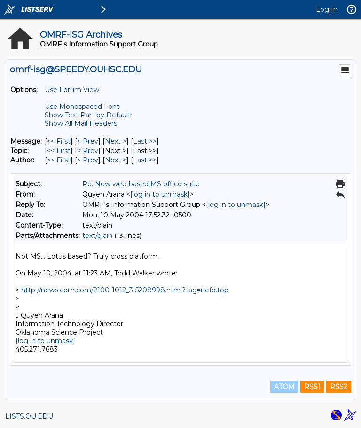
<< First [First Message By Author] (59, 160)
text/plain (97, 235)
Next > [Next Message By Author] (115, 160)
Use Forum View (72, 89)
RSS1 (312, 386)
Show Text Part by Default (88, 115)
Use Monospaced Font (82, 106)
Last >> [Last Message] (145, 141)
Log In (326, 9)
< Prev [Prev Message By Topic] (87, 150)
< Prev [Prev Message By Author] (87, 160)
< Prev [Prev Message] (87, 141)
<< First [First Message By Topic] (59, 150)
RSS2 (338, 386)
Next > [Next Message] (115, 141)
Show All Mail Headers (81, 123)
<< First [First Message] (59, 141)
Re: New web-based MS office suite (141, 184)
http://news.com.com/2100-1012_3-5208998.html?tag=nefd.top (124, 290)
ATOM (284, 386)
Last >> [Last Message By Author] (145, 160)
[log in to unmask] (160, 194)
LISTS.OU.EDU (29, 416)
